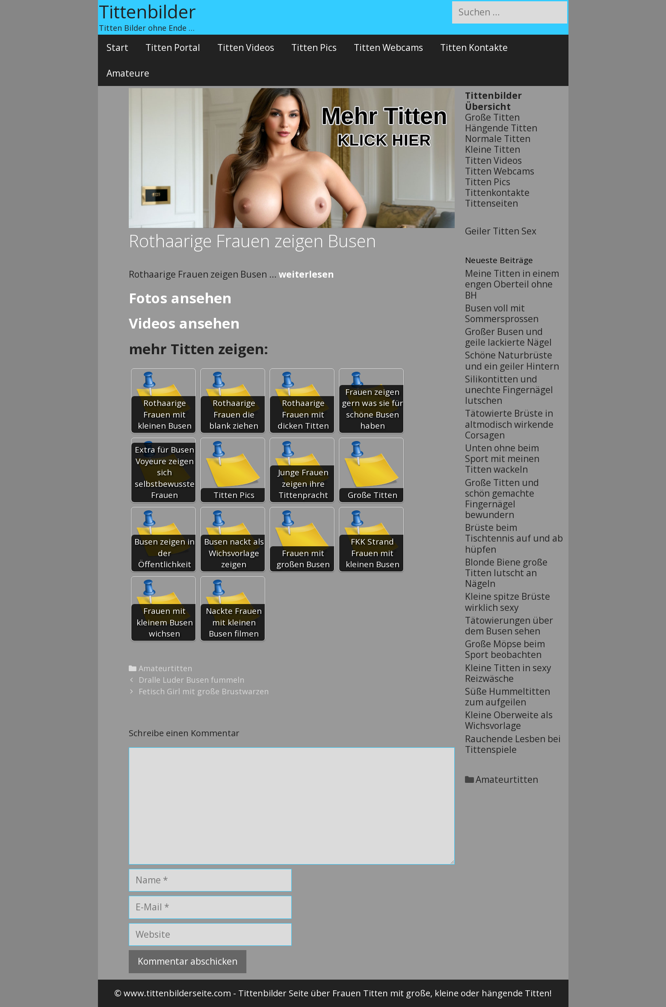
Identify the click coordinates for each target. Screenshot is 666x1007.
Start (117, 47)
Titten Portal (172, 47)
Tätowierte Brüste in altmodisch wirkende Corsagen (509, 424)
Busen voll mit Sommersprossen (502, 313)
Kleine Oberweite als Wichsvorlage (509, 720)
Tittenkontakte (497, 192)
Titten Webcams (388, 47)
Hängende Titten (501, 128)
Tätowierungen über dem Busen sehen (509, 625)
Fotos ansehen (180, 298)
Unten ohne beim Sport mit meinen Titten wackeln (502, 458)
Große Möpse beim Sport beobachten (505, 649)
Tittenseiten (491, 203)
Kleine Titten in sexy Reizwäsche (508, 673)
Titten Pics (314, 47)
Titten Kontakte (474, 47)
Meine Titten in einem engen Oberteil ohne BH (512, 284)
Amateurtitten (165, 668)
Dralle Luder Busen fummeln (191, 680)
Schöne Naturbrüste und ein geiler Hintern (512, 360)
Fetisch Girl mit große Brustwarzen (204, 691)
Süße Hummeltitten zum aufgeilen (507, 696)
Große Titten (492, 117)
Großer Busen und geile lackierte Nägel (508, 337)
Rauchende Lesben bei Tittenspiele (513, 744)
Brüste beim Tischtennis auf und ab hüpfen (514, 538)
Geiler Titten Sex (500, 231)
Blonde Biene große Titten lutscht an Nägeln (506, 572)
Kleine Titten (492, 149)
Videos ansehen (184, 323)
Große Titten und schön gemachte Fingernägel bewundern (502, 499)
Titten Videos (245, 47)
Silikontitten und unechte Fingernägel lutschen (509, 389)
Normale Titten (497, 139)
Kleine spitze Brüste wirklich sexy (507, 601)
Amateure (128, 73)
